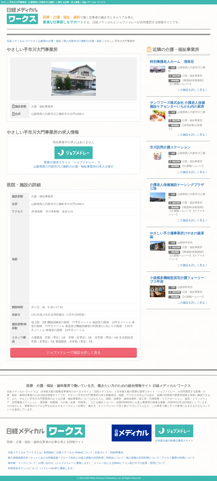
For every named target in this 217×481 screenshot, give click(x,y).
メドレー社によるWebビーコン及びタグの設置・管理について (129, 463)
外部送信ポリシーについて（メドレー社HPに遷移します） (41, 468)
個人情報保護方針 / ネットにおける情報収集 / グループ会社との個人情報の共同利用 (56, 457)
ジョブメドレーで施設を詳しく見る (73, 352)
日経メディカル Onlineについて (74, 452)
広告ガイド (101, 452)
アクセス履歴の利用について (178, 457)
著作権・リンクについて (22, 463)
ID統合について (115, 457)
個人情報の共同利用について (142, 457)
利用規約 (49, 452)
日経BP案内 (116, 452)
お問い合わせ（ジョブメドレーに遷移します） (65, 463)
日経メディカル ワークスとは (25, 452)
